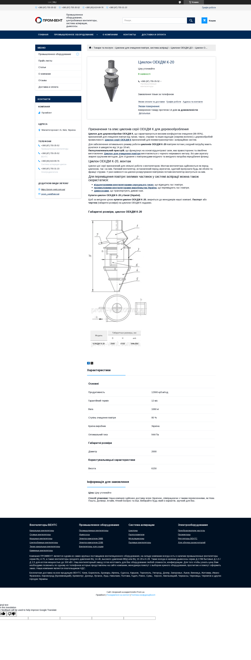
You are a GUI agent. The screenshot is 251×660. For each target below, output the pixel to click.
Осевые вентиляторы (40, 534)
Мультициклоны (136, 538)
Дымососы (84, 534)
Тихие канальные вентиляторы (45, 546)
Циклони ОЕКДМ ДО (182, 47)
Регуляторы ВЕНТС (187, 538)
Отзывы (42, 80)
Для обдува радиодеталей (191, 542)
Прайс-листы (45, 60)
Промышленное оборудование (74, 34)
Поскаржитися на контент (118, 595)
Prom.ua (140, 592)
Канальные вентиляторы (42, 530)
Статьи (42, 67)
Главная (43, 34)
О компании (110, 34)
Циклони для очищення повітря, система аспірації (142, 47)
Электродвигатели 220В (91, 542)
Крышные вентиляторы (41, 538)
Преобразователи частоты (191, 530)
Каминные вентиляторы (41, 550)
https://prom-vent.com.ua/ (53, 189)
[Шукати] (191, 20)
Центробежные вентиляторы (44, 542)
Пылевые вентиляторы (140, 542)
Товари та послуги (103, 47)
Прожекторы (184, 534)
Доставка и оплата (154, 34)
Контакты (129, 34)
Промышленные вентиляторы (93, 530)
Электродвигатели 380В (91, 538)
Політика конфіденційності (143, 595)
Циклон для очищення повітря (122, 153)
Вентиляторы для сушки (91, 546)
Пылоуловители (136, 534)
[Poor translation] (12, 614)
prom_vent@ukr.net (50, 194)
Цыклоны (133, 530)
